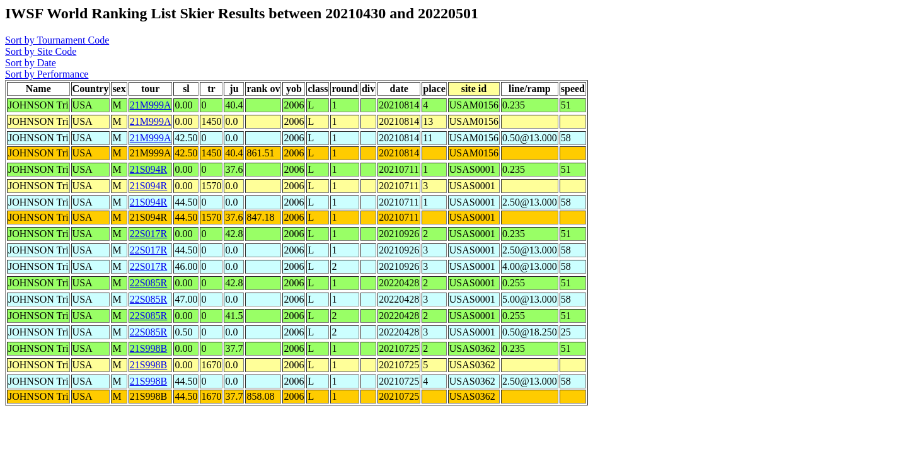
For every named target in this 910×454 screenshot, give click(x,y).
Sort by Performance (46, 74)
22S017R (149, 233)
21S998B (149, 348)
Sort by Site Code (40, 51)
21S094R (149, 169)
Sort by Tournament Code (57, 40)
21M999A (150, 105)
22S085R (149, 282)
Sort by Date (30, 62)
